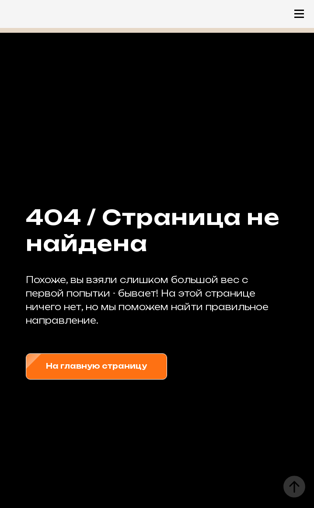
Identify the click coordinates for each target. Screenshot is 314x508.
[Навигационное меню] (299, 14)
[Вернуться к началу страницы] (294, 487)
